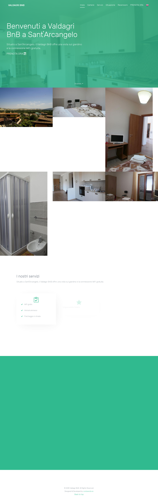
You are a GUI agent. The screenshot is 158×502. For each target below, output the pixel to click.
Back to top (79, 494)
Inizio (82, 5)
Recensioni (123, 5)
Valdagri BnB (16, 5)
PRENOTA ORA (136, 5)
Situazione (110, 5)
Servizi (100, 5)
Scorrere (79, 84)
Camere (90, 5)
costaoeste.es (88, 491)
